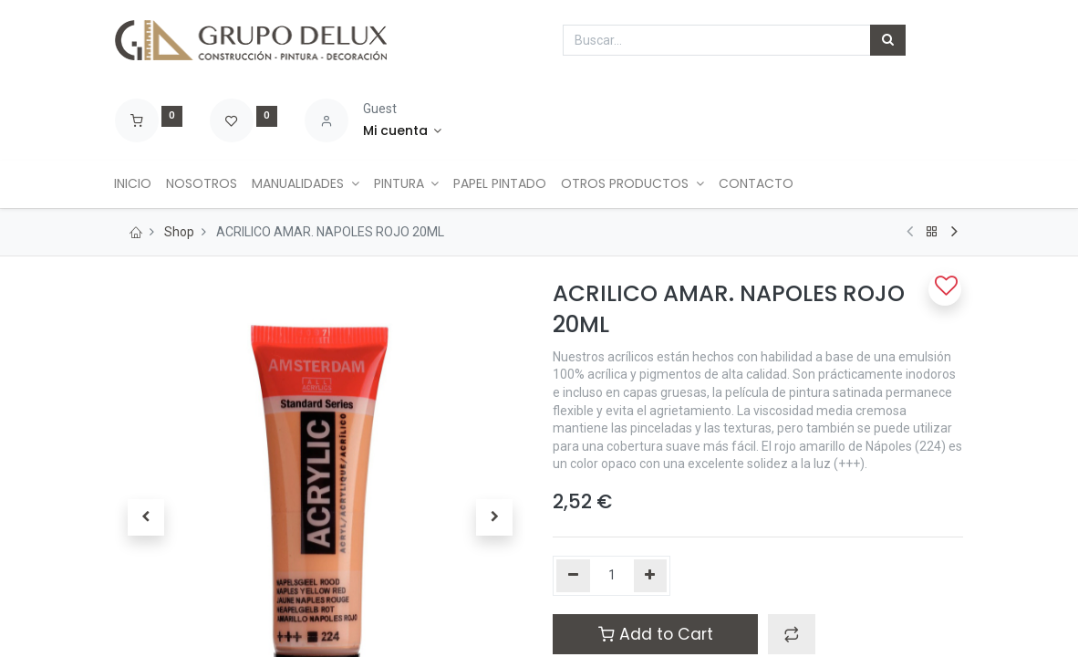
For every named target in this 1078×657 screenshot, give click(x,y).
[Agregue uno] (651, 575)
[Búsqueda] (888, 40)
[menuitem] (141, 184)
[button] (791, 634)
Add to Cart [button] (655, 634)
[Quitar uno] (573, 575)
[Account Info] (402, 131)
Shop (179, 231)
